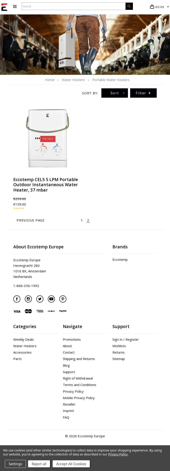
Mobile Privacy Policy (79, 398)
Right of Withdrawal (78, 378)
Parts (17, 358)
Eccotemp (120, 259)
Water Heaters (25, 346)
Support (69, 372)
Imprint (68, 410)
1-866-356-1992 (26, 285)
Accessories (22, 352)
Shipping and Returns (79, 358)
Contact (69, 352)
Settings (15, 463)
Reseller (69, 404)
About (67, 346)
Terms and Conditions (79, 384)
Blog (66, 365)
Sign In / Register (125, 339)
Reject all (39, 463)
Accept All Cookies (71, 463)
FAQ (66, 417)
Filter (143, 93)
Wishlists (119, 346)
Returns (118, 352)
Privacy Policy (73, 391)
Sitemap (118, 358)
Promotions (72, 339)
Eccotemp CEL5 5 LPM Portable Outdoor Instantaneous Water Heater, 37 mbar (45, 184)
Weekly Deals (23, 339)
